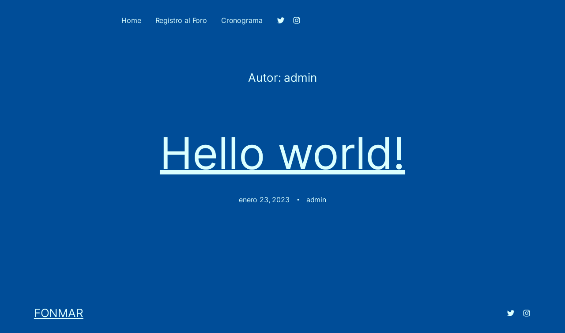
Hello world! (282, 153)
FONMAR (58, 313)
